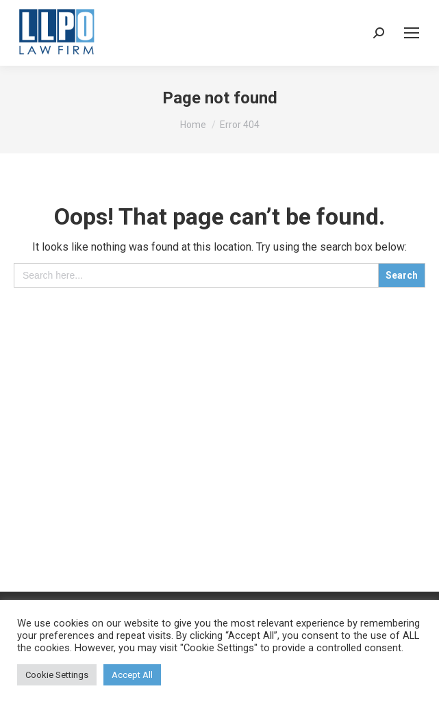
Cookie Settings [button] (56, 675)
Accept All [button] (132, 675)
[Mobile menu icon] (411, 33)
